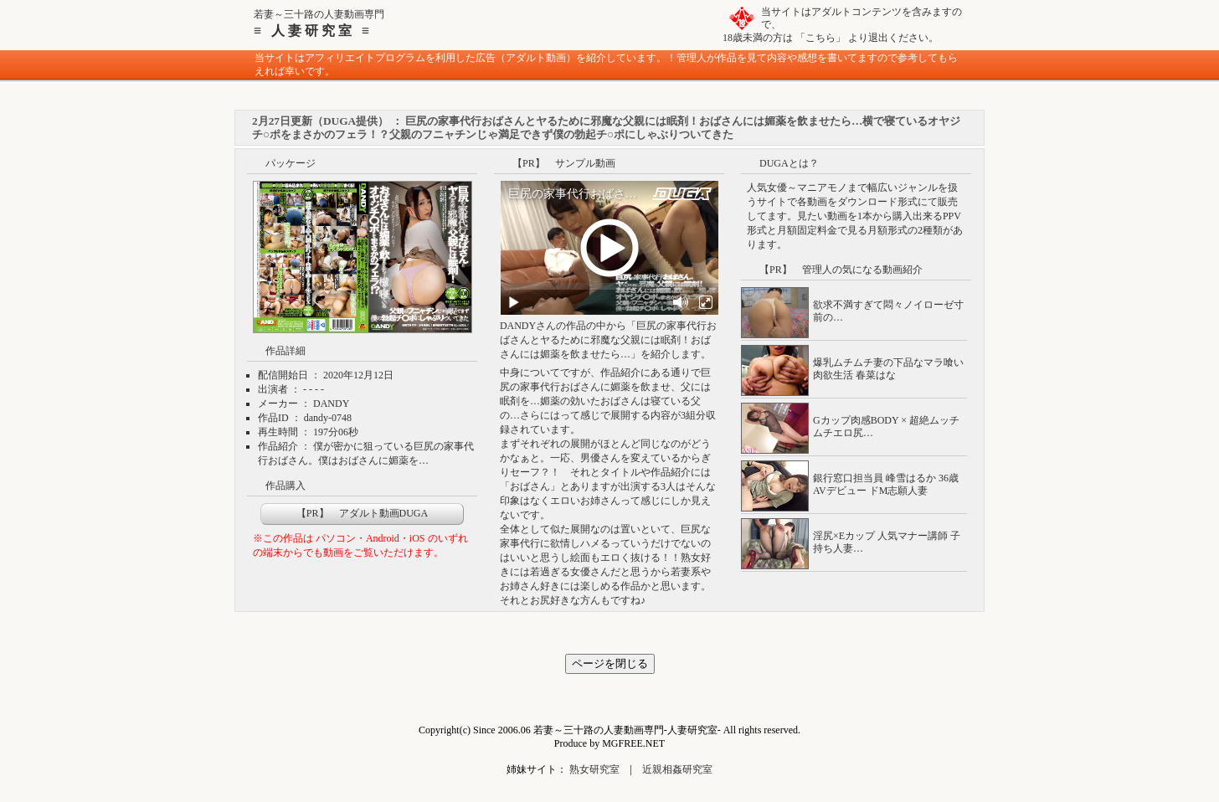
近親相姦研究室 (677, 769)
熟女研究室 (594, 769)
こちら (820, 38)
